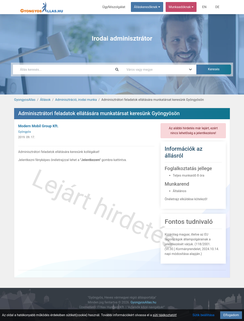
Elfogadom (231, 315)
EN (205, 7)
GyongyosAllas (24, 100)
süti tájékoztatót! (165, 315)
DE (218, 7)
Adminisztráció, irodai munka (76, 100)
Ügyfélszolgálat (115, 7)
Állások (45, 100)
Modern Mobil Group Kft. (38, 126)
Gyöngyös (24, 132)
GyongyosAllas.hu (143, 302)
